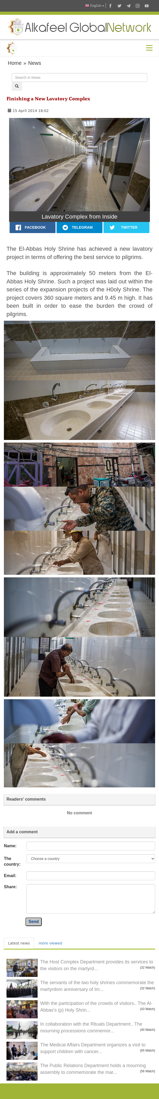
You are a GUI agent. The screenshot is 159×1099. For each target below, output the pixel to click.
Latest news (19, 943)
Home (15, 63)
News (34, 63)
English (94, 6)
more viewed (50, 943)
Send (34, 921)
